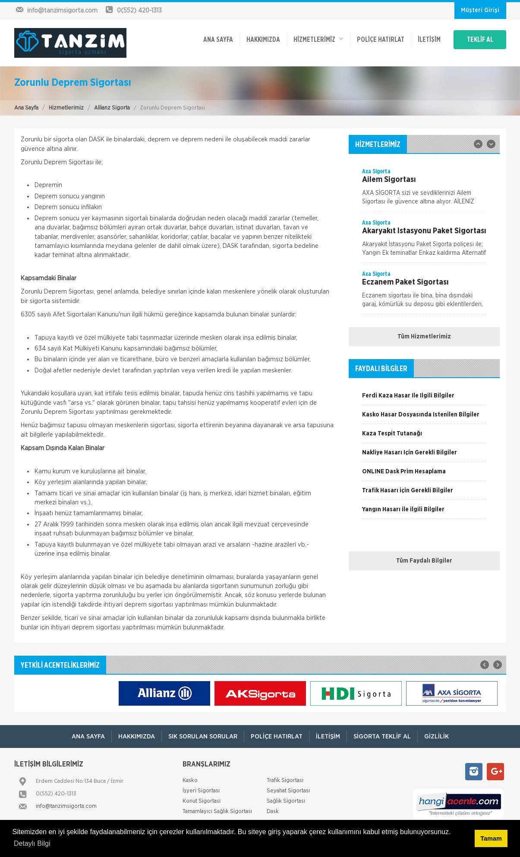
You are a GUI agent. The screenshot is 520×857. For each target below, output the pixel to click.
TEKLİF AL (480, 39)
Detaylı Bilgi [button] (32, 843)
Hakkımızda (263, 39)
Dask (273, 811)
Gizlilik (436, 736)
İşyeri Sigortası (201, 791)
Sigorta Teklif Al (382, 736)
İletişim (429, 39)
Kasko (190, 780)
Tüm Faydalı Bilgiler (424, 561)
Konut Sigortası (202, 801)
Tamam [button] (490, 838)
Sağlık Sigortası (286, 801)
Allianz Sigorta (112, 108)
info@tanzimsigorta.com (66, 806)
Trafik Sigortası (285, 780)
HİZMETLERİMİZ (318, 39)
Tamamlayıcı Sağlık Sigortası (217, 811)
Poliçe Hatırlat (380, 39)
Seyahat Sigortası (288, 791)
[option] (424, 189)
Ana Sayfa (26, 108)
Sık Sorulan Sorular (202, 736)
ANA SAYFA (218, 39)
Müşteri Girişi (480, 10)
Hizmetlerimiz (66, 108)
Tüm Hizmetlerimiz (424, 337)
